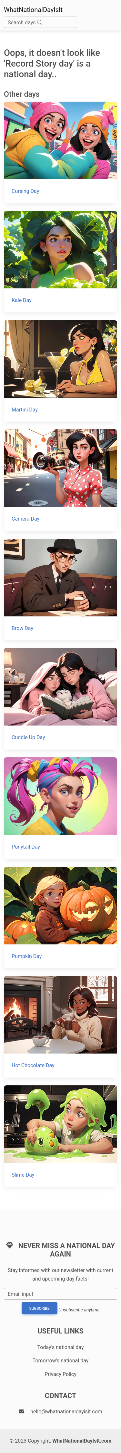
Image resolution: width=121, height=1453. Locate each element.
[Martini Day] (60, 371)
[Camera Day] (60, 480)
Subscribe (39, 1308)
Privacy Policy (60, 1374)
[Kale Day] (60, 261)
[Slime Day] (60, 1136)
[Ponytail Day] (60, 808)
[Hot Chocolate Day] (60, 1027)
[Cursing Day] (60, 152)
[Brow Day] (60, 589)
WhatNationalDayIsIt (33, 10)
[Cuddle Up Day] (60, 699)
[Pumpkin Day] (60, 917)
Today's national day (60, 1347)
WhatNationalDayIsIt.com (81, 1441)
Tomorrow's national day (61, 1361)
